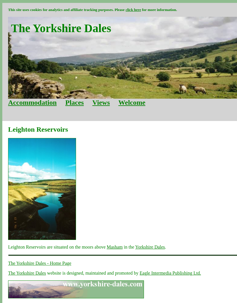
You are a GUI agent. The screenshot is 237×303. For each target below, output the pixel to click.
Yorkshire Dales (150, 247)
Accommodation (32, 102)
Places (74, 102)
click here (133, 10)
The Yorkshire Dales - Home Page (39, 263)
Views (101, 102)
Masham (115, 247)
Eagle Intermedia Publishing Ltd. (170, 273)
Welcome (131, 102)
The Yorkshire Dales (27, 273)
